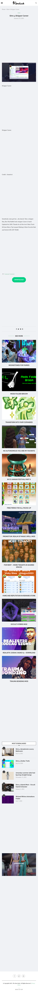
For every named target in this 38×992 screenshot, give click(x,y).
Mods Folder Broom (19, 394)
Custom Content (9, 274)
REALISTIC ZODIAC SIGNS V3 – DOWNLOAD (19, 653)
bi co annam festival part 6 (19, 479)
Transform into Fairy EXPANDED (19, 422)
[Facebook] (14, 976)
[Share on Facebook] (16, 329)
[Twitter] (19, 976)
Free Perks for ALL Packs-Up (19, 508)
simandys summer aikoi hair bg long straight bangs (25, 774)
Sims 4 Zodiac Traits (23, 761)
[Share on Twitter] (18, 329)
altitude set (19, 863)
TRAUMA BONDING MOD (19, 681)
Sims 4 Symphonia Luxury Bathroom (25, 750)
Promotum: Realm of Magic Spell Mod (19, 536)
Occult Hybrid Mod (19, 624)
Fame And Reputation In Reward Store (19, 596)
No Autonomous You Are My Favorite (19, 451)
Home (3, 9)
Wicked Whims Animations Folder (25, 798)
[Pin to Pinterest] (20, 329)
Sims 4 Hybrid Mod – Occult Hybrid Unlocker (25, 786)
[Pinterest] (23, 976)
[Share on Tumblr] (22, 329)
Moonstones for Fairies (19, 365)
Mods (19, 13)
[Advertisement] (19, 41)
